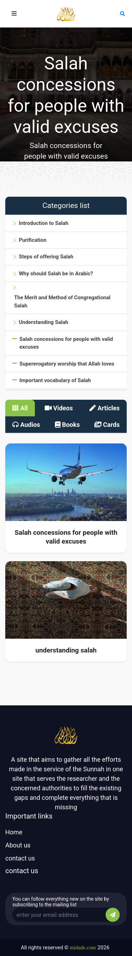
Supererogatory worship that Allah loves (66, 364)
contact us (20, 858)
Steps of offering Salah (46, 256)
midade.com (83, 947)
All (20, 408)
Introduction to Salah (43, 223)
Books (67, 424)
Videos (59, 408)
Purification (32, 240)
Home (13, 832)
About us (18, 845)
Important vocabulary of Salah (55, 380)
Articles (104, 408)
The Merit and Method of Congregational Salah (62, 301)
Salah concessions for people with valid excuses (66, 343)
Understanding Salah (43, 322)
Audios (26, 424)
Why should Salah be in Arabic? (56, 273)
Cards (107, 424)
